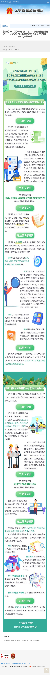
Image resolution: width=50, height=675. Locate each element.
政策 (42, 25)
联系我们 (8, 663)
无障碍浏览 (16, 2)
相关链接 (14, 663)
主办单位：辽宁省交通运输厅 (24, 663)
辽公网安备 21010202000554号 (37, 666)
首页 (37, 25)
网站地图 (3, 663)
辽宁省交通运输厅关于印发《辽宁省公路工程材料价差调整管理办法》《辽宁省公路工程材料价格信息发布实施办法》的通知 (23, 640)
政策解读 (5, 26)
